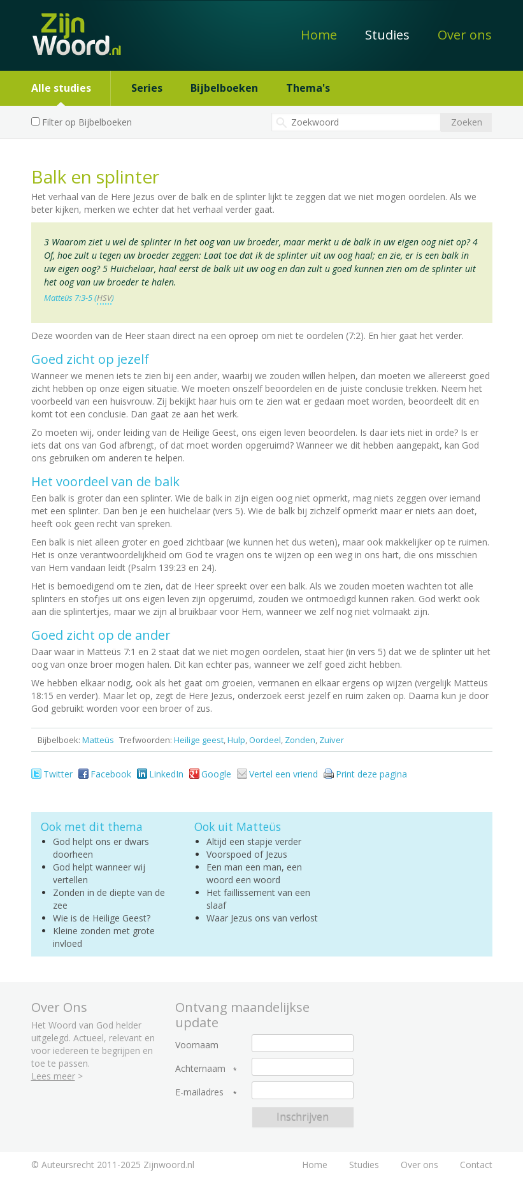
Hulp (236, 740)
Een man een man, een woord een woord (254, 873)
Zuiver (331, 740)
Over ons (465, 34)
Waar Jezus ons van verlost (262, 918)
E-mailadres (199, 1092)
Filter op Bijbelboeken (87, 122)
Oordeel (265, 740)
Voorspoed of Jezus (246, 854)
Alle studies (61, 88)
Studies (387, 34)
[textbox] (356, 122)
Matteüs (98, 740)
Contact (476, 1165)
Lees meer (53, 1076)
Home (319, 34)
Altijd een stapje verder (253, 841)
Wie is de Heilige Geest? (101, 918)
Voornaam (197, 1045)
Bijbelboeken (224, 88)
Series (146, 88)
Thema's (308, 88)
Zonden (300, 740)
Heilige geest (199, 740)
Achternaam (200, 1068)
